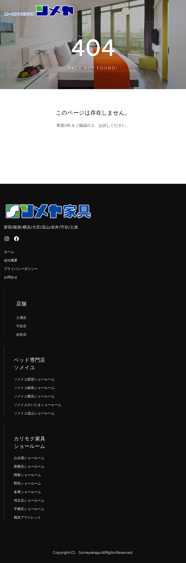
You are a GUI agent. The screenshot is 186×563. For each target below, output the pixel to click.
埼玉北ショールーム (29, 500)
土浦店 (21, 317)
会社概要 (10, 260)
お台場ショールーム (29, 457)
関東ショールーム (27, 474)
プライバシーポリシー (21, 268)
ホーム (9, 251)
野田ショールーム (27, 483)
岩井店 (21, 334)
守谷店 (21, 326)
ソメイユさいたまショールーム (37, 404)
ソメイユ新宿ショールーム (34, 379)
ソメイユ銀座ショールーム (34, 387)
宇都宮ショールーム (29, 508)
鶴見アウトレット (27, 517)
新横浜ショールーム (29, 466)
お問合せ (10, 277)
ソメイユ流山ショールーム (34, 413)
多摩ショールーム (27, 491)
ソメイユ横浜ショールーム (34, 396)
